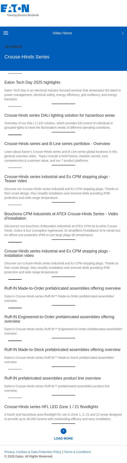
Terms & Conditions (77, 452)
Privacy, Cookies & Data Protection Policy (33, 452)
